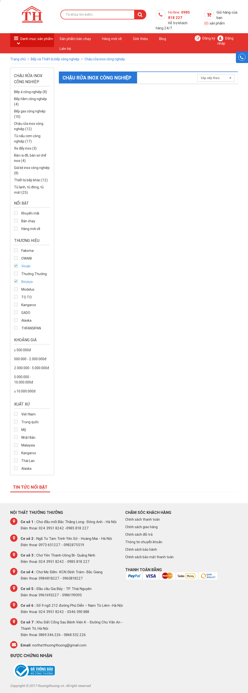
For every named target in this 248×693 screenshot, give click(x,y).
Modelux (27, 289)
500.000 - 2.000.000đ (30, 359)
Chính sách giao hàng (141, 527)
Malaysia (28, 445)
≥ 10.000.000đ (24, 391)
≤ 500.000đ (22, 350)
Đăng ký (205, 38)
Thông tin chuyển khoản (143, 542)
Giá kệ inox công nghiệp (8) (32, 170)
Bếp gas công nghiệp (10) (30, 114)
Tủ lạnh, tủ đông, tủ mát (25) (29, 190)
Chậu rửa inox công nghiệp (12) (28, 126)
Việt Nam (28, 414)
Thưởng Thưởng (34, 274)
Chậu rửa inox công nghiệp (105, 59)
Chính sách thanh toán (142, 519)
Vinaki (26, 266)
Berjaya (27, 281)
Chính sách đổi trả (139, 534)
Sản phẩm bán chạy (75, 38)
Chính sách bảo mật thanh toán (149, 557)
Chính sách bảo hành (141, 549)
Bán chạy (28, 221)
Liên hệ (65, 48)
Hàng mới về (112, 38)
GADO (25, 313)
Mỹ (23, 430)
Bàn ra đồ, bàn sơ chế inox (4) (30, 158)
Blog (162, 38)
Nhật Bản (28, 437)
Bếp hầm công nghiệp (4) (30, 101)
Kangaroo (28, 305)
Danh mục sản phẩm (36, 38)
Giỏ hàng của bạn (220, 17)
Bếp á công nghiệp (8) (30, 92)
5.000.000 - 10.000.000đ (23, 379)
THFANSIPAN (31, 328)
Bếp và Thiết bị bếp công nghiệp (55, 59)
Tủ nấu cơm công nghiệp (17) (27, 138)
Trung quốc (30, 422)
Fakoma (27, 250)
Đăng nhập (225, 40)
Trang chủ (18, 59)
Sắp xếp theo (216, 78)
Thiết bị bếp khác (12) (31, 180)
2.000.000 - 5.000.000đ (31, 368)
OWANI (26, 258)
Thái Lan (28, 461)
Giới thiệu (140, 38)
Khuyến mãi (30, 213)
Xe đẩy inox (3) (25, 148)
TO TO (26, 297)
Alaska (26, 320)
